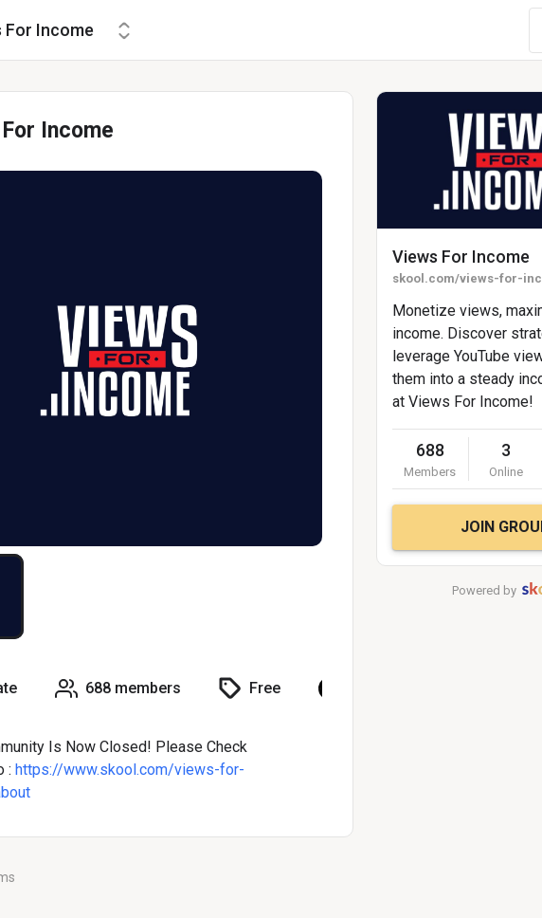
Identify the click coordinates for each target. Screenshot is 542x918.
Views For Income (461, 256)
